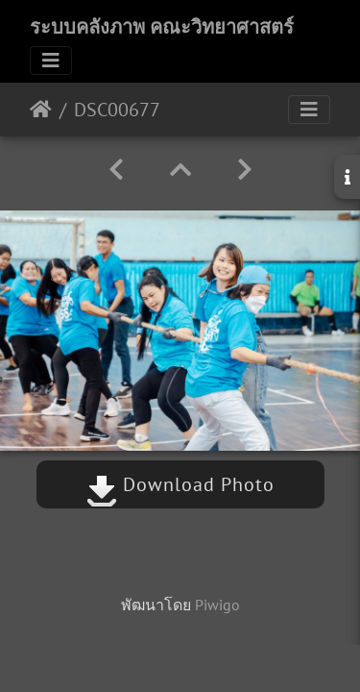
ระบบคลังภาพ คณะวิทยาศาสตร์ (162, 26)
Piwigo (217, 604)
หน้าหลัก (41, 109)
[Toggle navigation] (51, 60)
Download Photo (180, 484)
